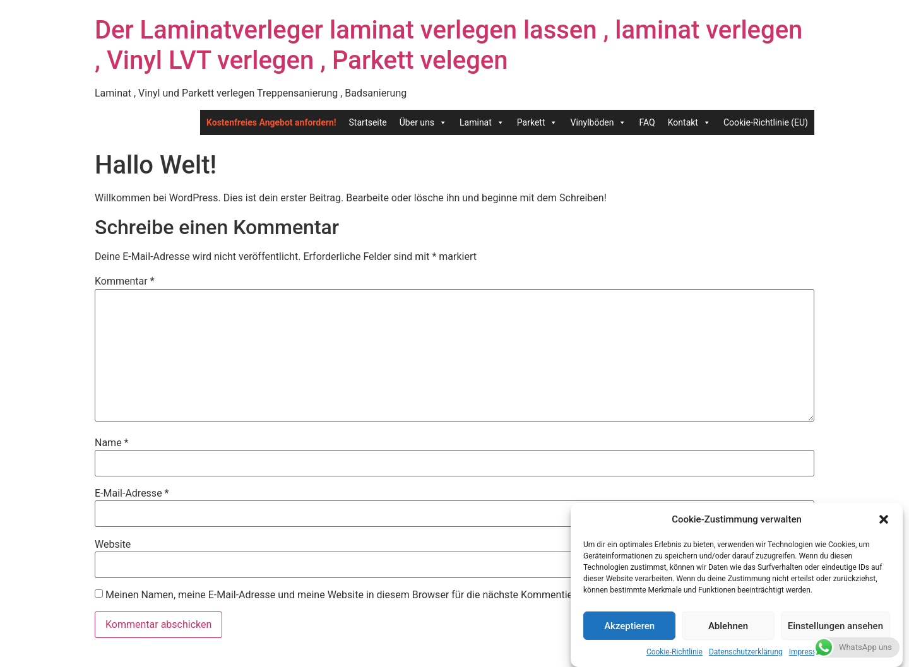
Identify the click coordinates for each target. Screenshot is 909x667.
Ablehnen (728, 626)
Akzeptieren (629, 626)
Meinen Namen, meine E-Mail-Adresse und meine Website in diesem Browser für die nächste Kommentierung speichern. (373, 595)
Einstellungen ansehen (835, 626)
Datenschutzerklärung (746, 651)
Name (112, 443)
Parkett (537, 122)
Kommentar (125, 281)
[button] (883, 519)
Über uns (423, 122)
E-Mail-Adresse (132, 493)
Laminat (482, 122)
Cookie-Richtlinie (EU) (765, 122)
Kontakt (689, 122)
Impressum (808, 651)
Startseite (368, 122)
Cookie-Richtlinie (674, 651)
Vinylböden (598, 122)
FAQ (647, 122)
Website (113, 545)
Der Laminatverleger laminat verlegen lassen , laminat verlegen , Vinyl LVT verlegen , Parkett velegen (448, 45)
